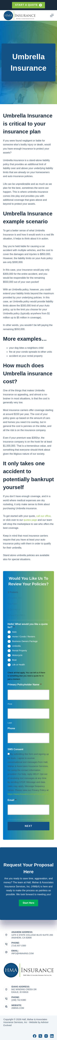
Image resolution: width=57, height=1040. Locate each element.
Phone (11, 728)
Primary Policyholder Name (24, 684)
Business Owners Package (25, 641)
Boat (14, 660)
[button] (28, 903)
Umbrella (16, 646)
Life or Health (18, 664)
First (10, 704)
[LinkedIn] (52, 1036)
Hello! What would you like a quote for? (28, 626)
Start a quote (28, 5)
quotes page (30, 520)
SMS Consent (15, 749)
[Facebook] (34, 1036)
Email (12, 800)
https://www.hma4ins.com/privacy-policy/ (28, 794)
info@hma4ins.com (22, 953)
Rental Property (19, 650)
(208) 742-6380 (18, 1000)
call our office (43, 516)
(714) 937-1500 (18, 945)
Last (10, 723)
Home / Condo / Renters (23, 636)
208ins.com (17, 1008)
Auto (14, 632)
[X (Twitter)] (40, 1036)
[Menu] (52, 15)
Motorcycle (17, 655)
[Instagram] (46, 1036)
